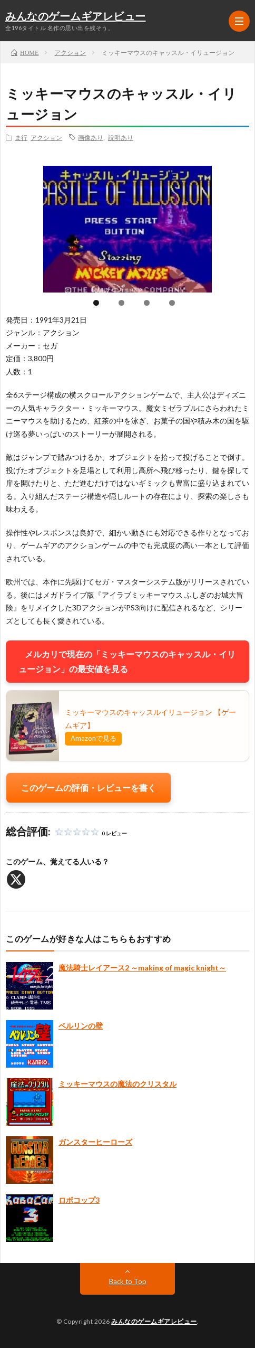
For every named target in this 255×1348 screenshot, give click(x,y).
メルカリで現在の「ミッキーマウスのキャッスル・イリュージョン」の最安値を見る (127, 661)
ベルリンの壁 (80, 1025)
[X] (16, 879)
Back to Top (127, 1281)
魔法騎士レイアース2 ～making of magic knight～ (142, 967)
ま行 (21, 137)
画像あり (90, 137)
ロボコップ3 (79, 1199)
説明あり (120, 137)
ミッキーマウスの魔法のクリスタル (117, 1083)
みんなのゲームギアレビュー (75, 17)
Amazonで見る (93, 738)
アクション (46, 137)
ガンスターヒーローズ (95, 1141)
